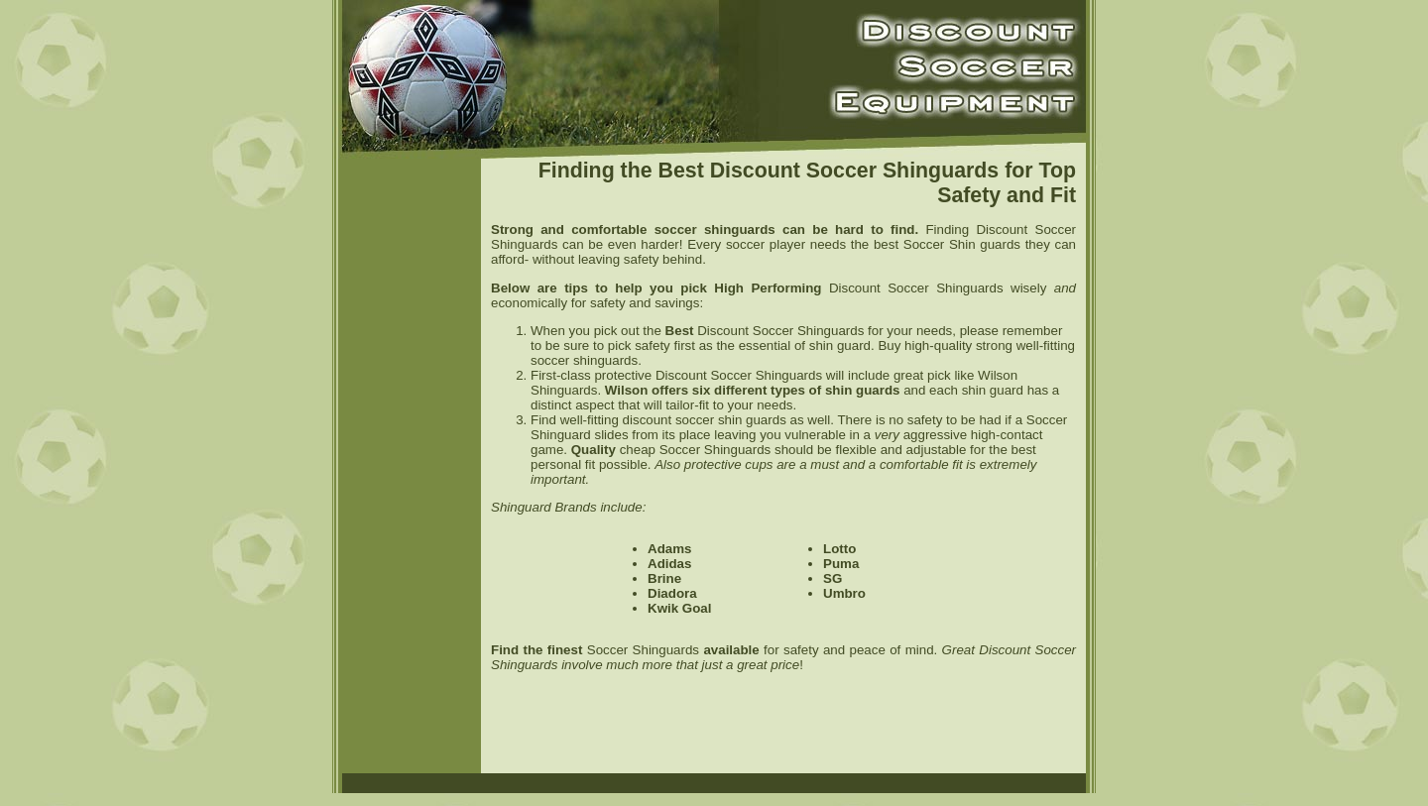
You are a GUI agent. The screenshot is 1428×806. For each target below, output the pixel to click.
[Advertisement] (411, 466)
